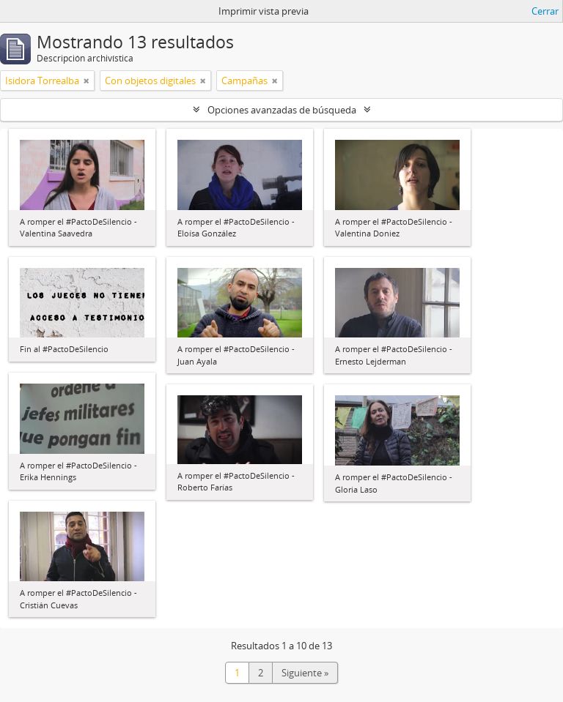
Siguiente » (305, 672)
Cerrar (545, 11)
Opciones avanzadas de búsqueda (281, 109)
